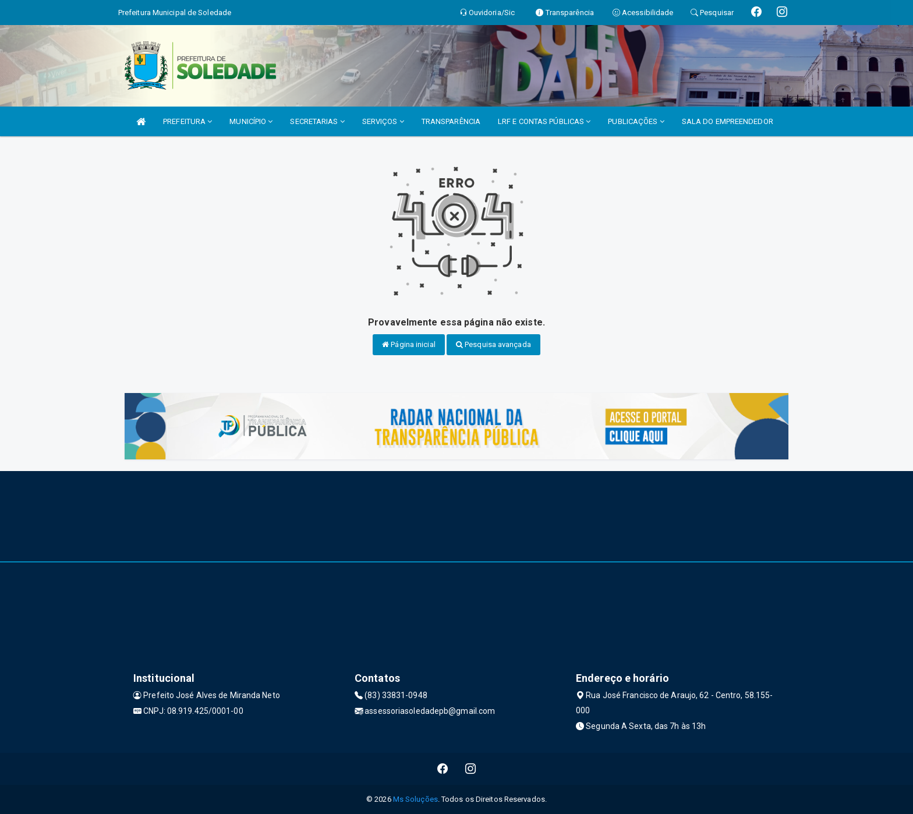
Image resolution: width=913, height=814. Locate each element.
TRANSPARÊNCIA (451, 121)
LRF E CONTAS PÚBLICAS (544, 121)
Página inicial (409, 344)
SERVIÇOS (383, 121)
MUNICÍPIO (251, 121)
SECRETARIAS (317, 121)
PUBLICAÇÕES (636, 121)
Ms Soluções (415, 799)
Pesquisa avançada (493, 344)
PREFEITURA (187, 121)
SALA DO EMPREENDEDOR (727, 121)
